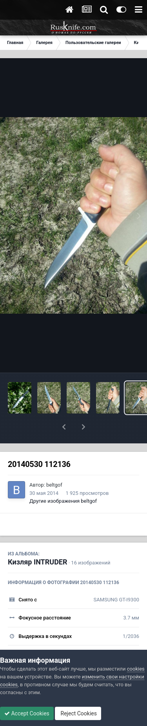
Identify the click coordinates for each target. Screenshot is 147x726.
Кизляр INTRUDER (37, 541)
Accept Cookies (26, 713)
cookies (136, 669)
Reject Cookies (78, 713)
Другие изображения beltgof (63, 480)
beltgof (54, 464)
